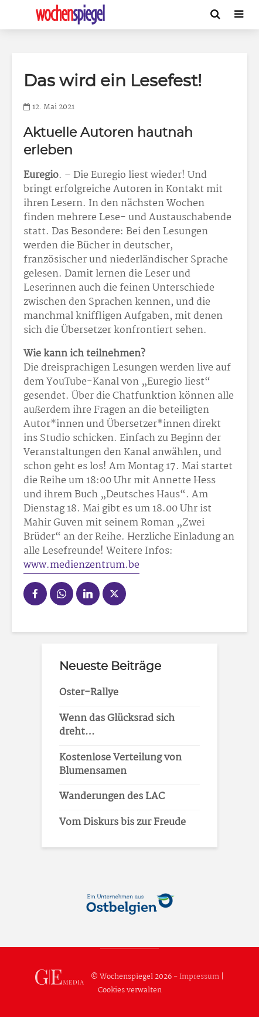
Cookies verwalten (130, 990)
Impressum (199, 977)
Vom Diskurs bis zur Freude (122, 822)
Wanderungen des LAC (112, 796)
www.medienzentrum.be (81, 565)
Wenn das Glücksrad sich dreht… (117, 725)
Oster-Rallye (88, 693)
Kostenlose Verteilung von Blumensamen (120, 764)
